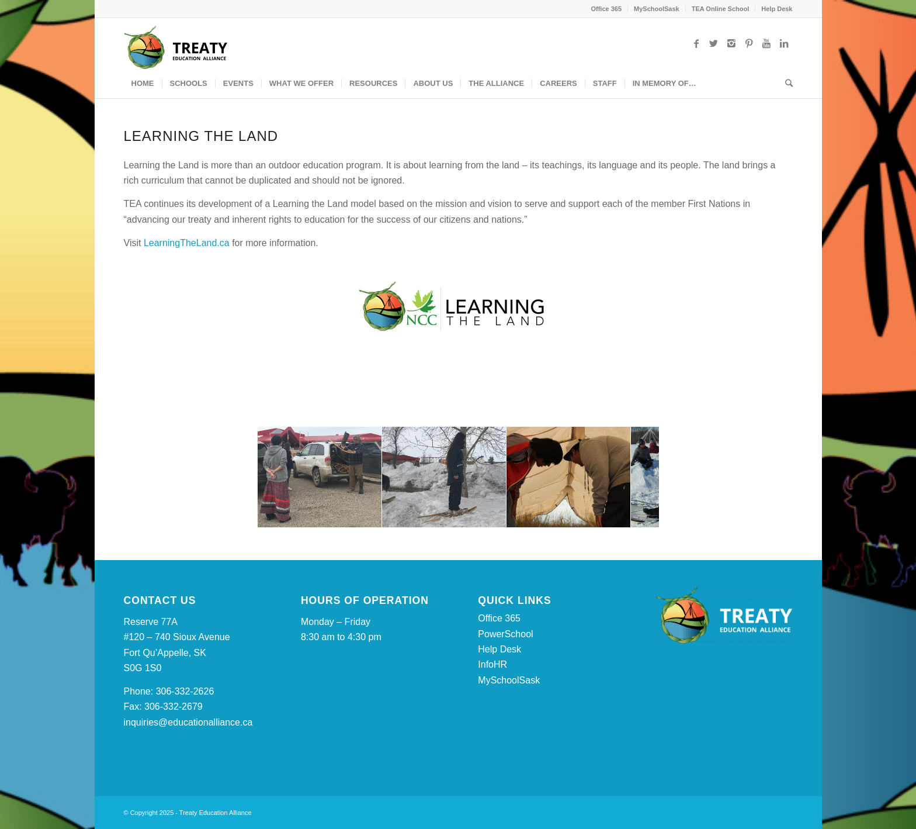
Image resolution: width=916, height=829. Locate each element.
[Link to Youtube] (766, 43)
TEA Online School (721, 8)
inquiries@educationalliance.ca (188, 722)
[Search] (785, 83)
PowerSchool (505, 634)
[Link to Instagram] (731, 43)
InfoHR (492, 664)
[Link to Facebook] (696, 43)
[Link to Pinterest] (749, 43)
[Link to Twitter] (714, 43)
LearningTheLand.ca (188, 243)
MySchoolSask (656, 8)
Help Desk (776, 8)
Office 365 (606, 8)
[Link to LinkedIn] (784, 43)
